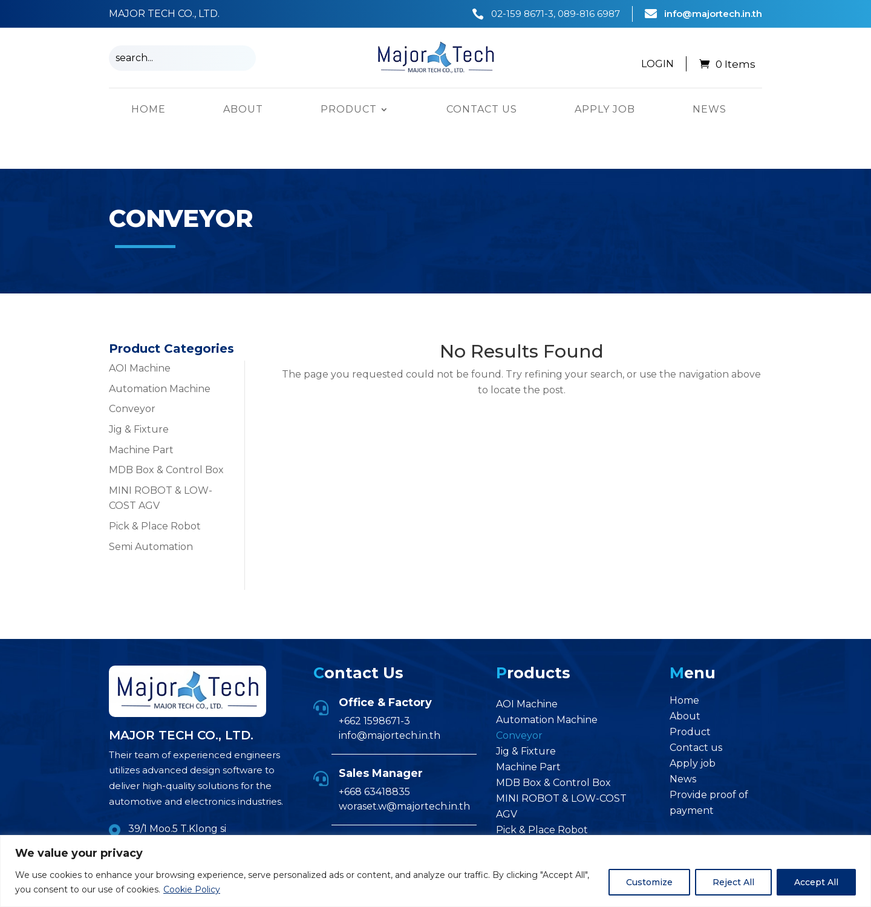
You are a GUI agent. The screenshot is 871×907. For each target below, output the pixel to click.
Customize (649, 882)
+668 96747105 (369, 824)
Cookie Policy (191, 889)
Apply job (605, 110)
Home (148, 110)
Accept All (816, 882)
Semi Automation (151, 508)
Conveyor (132, 370)
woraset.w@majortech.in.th (404, 768)
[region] (435, 871)
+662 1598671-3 (374, 683)
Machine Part (141, 411)
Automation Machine (159, 350)
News (709, 110)
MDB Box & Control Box (166, 431)
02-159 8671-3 (522, 13)
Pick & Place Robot (155, 488)
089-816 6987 (589, 13)
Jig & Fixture (139, 391)
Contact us (481, 110)
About (243, 110)
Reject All (733, 882)
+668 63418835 (374, 753)
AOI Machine (140, 330)
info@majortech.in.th (713, 13)
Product (349, 110)
